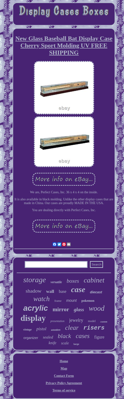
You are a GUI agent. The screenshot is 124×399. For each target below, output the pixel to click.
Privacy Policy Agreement (64, 383)
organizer (31, 338)
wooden (55, 330)
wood (96, 308)
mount (71, 300)
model (92, 321)
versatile (56, 282)
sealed (48, 337)
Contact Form (64, 376)
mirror (61, 309)
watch (41, 298)
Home (64, 361)
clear (72, 327)
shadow (33, 291)
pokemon (87, 300)
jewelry (76, 320)
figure (99, 337)
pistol (41, 328)
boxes (73, 281)
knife (52, 343)
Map (64, 368)
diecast (96, 292)
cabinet (94, 280)
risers (93, 328)
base (62, 291)
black (64, 336)
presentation (57, 321)
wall (50, 291)
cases (82, 335)
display (33, 318)
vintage (27, 329)
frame (57, 300)
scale (65, 343)
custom (103, 321)
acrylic (35, 308)
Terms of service (63, 390)
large (76, 344)
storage (34, 279)
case (78, 289)
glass (79, 309)
